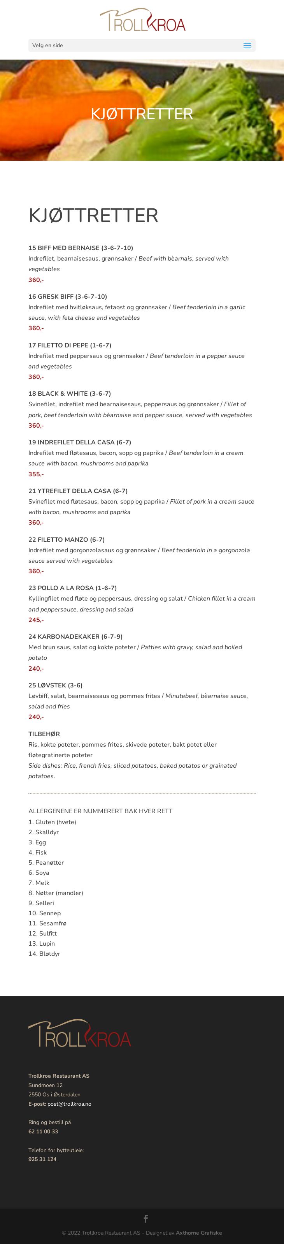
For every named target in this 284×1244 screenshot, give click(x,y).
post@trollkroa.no (69, 1104)
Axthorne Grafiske (199, 1233)
